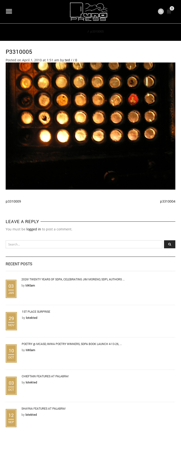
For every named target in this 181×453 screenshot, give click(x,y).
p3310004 (167, 201)
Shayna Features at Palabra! (43, 408)
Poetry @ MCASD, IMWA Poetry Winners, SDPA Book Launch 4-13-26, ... (72, 344)
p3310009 (13, 201)
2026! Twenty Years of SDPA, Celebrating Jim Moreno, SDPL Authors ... (73, 279)
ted (67, 60)
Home (82, 31)
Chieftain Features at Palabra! (45, 376)
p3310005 (19, 51)
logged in (33, 229)
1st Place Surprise (36, 311)
